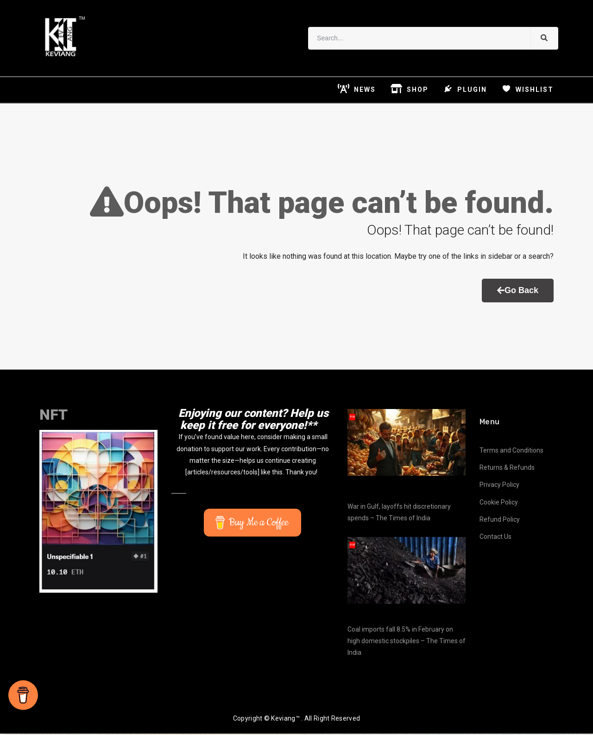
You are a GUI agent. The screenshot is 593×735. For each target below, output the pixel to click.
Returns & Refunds (507, 469)
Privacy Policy (499, 486)
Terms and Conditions (511, 452)
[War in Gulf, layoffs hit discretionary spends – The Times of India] (406, 444)
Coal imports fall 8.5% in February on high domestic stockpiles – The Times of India (406, 642)
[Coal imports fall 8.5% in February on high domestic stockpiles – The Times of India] (406, 572)
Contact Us (495, 538)
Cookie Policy (498, 503)
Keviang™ (285, 719)
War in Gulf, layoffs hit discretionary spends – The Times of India (399, 513)
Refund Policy (499, 521)
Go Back (517, 292)
